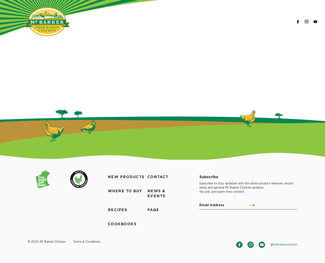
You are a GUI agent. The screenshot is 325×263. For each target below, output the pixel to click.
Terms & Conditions (86, 241)
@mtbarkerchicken (283, 244)
